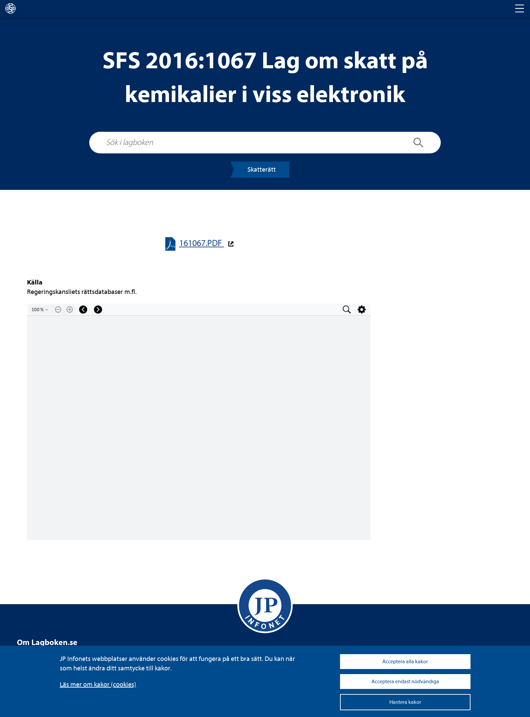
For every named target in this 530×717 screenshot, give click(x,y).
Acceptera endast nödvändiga (405, 681)
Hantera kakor (405, 702)
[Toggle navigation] (519, 8)
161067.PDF (201, 243)
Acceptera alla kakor (405, 662)
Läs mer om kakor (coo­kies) (98, 684)
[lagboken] (10, 8)
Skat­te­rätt (261, 169)
